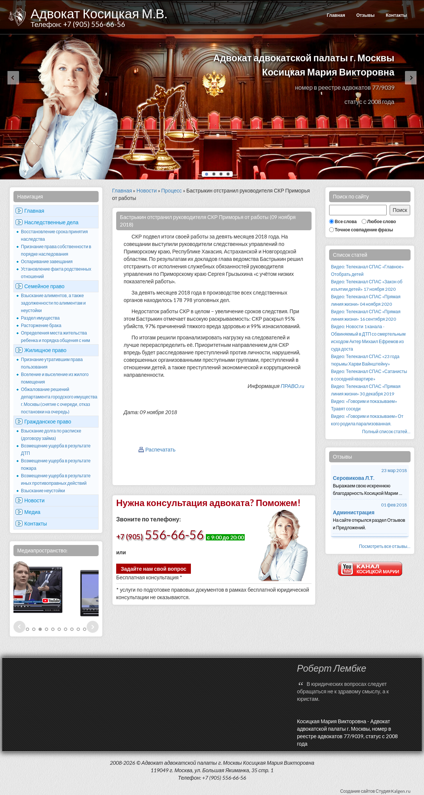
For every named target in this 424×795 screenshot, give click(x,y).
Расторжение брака (41, 325)
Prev (19, 627)
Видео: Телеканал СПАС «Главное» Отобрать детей (367, 270)
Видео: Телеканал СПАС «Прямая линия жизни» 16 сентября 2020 (365, 315)
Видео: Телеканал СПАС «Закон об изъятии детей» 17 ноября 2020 (366, 285)
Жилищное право (45, 350)
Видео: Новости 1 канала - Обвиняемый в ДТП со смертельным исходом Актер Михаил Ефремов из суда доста (368, 338)
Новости (34, 500)
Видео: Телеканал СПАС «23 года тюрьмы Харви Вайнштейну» (365, 360)
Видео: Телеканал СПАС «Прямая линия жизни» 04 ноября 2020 (365, 300)
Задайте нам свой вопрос (153, 569)
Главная (336, 15)
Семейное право (44, 286)
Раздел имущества (40, 318)
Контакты (396, 15)
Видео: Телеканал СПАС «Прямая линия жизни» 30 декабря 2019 (365, 390)
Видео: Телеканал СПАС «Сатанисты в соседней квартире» (369, 375)
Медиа (32, 512)
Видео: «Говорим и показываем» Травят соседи (364, 405)
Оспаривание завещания (46, 261)
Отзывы (365, 15)
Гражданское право (47, 421)
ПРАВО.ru (292, 386)
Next (93, 627)
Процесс (171, 190)
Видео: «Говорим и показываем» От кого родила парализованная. (367, 419)
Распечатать (160, 449)
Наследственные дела (51, 222)
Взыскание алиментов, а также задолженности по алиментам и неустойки (53, 303)
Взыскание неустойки (43, 490)
